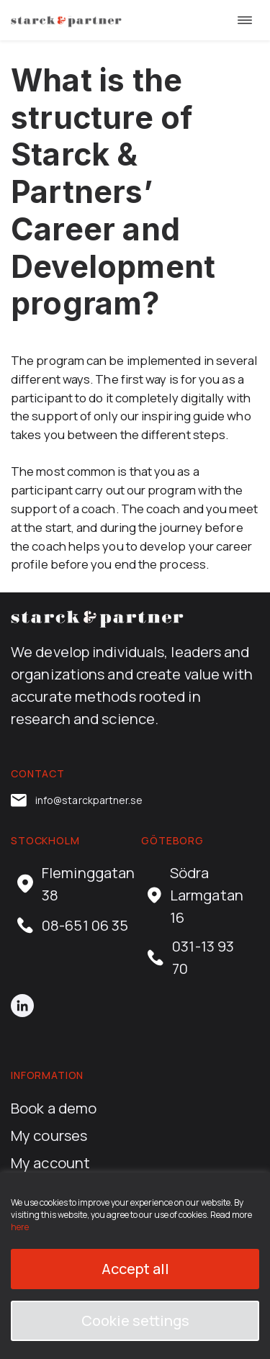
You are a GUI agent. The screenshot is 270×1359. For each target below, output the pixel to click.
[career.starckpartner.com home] (66, 20)
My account (50, 1162)
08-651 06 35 (72, 925)
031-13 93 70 (191, 957)
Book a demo (53, 1108)
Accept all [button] (135, 1268)
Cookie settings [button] (135, 1320)
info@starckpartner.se (77, 800)
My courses (49, 1135)
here (20, 1227)
